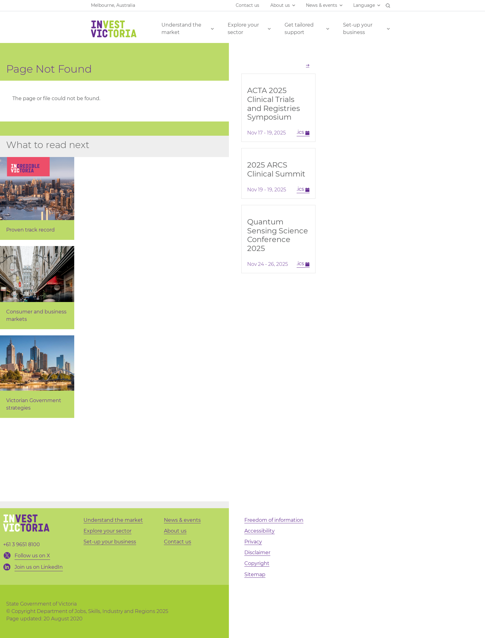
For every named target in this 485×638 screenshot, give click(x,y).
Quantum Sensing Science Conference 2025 (277, 235)
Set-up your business (357, 28)
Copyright (256, 563)
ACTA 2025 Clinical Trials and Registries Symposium (273, 103)
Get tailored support (299, 28)
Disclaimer (257, 552)
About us (280, 5)
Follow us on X (32, 556)
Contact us (247, 5)
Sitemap (254, 574)
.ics (303, 132)
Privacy (253, 542)
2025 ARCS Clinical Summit (276, 169)
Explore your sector (243, 28)
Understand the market (181, 28)
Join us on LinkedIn (39, 567)
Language (364, 5)
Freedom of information (273, 520)
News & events (321, 5)
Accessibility (259, 531)
